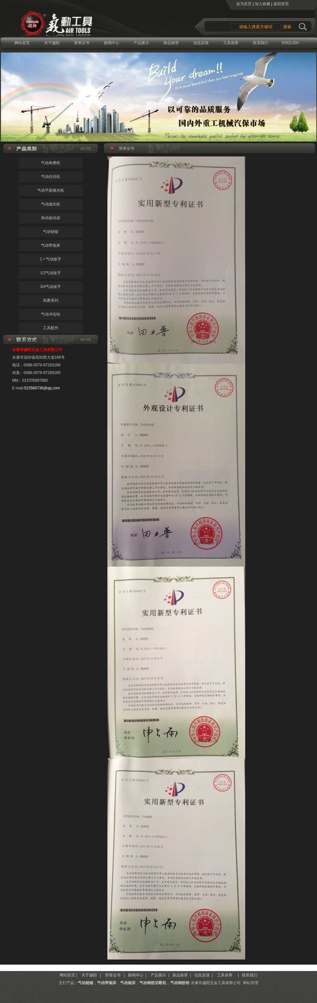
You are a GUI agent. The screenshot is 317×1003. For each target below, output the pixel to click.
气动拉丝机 (50, 176)
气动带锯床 (50, 245)
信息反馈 (201, 43)
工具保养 (230, 43)
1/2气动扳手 (50, 273)
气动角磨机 (50, 163)
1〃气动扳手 (50, 259)
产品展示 (141, 43)
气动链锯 (50, 231)
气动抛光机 (50, 204)
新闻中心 (111, 43)
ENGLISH (290, 43)
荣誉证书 (81, 43)
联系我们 (260, 43)
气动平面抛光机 (50, 190)
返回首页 (281, 4)
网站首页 (22, 43)
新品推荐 (171, 43)
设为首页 (244, 4)
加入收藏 (262, 4)
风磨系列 (50, 300)
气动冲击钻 (50, 314)
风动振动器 (50, 218)
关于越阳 (52, 43)
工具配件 (50, 328)
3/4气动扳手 (50, 286)
